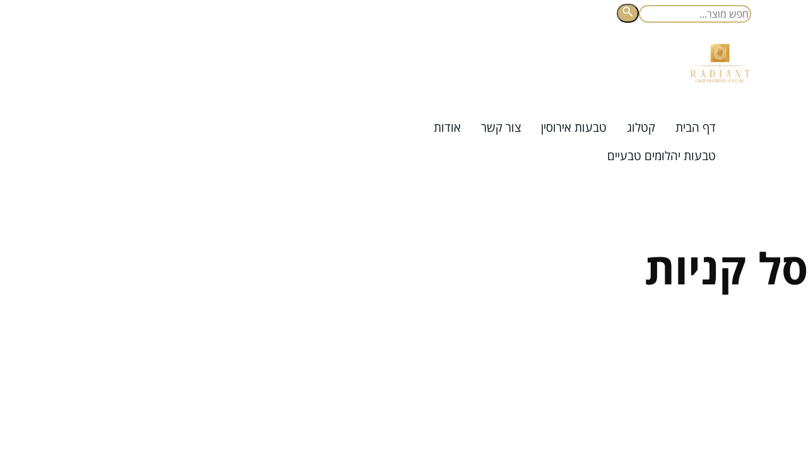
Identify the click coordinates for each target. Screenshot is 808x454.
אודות (447, 127)
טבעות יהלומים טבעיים (661, 156)
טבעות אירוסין (574, 127)
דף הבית (695, 127)
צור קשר (501, 127)
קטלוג (641, 127)
